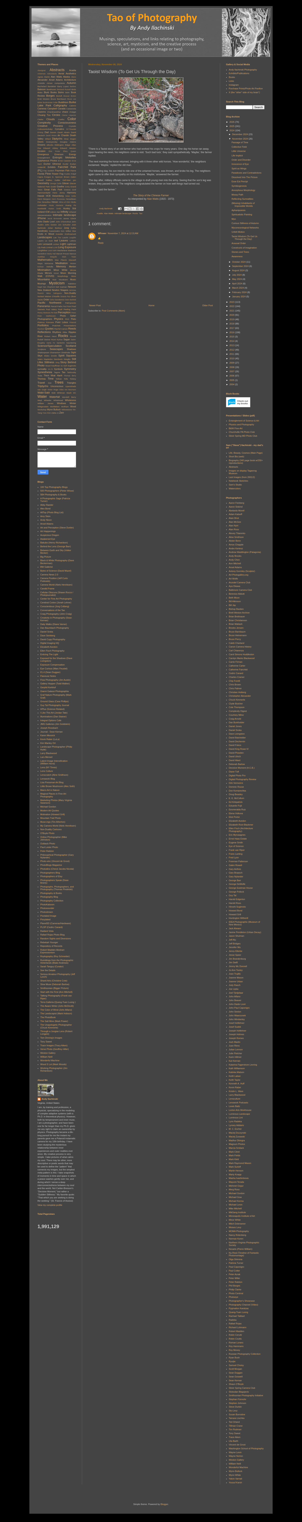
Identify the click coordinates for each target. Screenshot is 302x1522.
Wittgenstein (42, 406)
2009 (232, 363)
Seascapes (56, 349)
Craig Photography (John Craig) (56, 614)
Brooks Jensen (236, 628)
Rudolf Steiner (43, 339)
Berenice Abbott (237, 594)
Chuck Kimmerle (237, 700)
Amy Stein (45, 516)
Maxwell (72, 260)
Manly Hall (51, 254)
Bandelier (52, 86)
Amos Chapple (236, 544)
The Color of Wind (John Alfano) (56, 1010)
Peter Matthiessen (46, 316)
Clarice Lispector (69, 115)
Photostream (46, 912)
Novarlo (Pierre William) (240, 1249)
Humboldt (41, 208)
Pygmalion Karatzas (239, 1308)
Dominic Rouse (236, 787)
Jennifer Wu (235, 947)
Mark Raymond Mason (240, 1163)
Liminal (49, 247)
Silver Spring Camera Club (242, 1388)
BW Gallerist (46, 567)
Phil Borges (234, 1285)
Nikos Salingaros (54, 293)
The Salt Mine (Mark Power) (54, 1021)
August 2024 (238, 270)
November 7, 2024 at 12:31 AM (123, 233)
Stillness (49, 362)
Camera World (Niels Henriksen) (56, 584)
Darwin (53, 132)
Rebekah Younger (49, 942)
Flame (73, 171)
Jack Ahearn (235, 928)
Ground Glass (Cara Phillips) (54, 701)
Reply (101, 243)
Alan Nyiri (233, 525)
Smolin (54, 356)
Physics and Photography (241, 424)
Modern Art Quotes (49, 810)
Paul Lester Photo (49, 847)
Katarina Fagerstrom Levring (243, 1064)
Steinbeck (58, 359)
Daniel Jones (235, 726)
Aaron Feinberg (236, 503)
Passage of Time (239, 142)
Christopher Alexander (240, 696)
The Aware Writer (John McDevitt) (57, 1006)
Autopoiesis (60, 83)
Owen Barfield (70, 300)
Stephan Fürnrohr (237, 1399)
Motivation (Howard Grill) (52, 814)
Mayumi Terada (236, 1182)
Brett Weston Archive (239, 612)
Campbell (52, 108)
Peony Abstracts (43, 313)
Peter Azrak (234, 1274)
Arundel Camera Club (239, 582)
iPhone (41, 218)
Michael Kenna (236, 1201)
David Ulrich (235, 756)
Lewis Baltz (234, 1106)
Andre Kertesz (236, 548)
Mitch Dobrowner (237, 1223)
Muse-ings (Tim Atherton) (52, 822)
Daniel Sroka (46, 631)
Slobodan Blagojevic (239, 1392)
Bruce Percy (235, 639)
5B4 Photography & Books (53, 494)
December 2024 (240, 134)
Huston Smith (54, 209)
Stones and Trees (240, 252)
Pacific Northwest (49, 302)
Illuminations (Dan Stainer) (53, 716)
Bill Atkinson (235, 601)
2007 (232, 371)
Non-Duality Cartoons (51, 829)
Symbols (58, 369)
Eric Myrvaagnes (237, 835)
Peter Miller (234, 1278)
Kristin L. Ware (236, 1091)
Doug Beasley (236, 794)
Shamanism (55, 352)
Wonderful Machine (50, 1060)
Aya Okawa (234, 586)
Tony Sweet (46, 1041)
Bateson (41, 89)
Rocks (135, 213)
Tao (140, 213)
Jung (66, 228)
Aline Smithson (236, 537)
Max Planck (61, 260)
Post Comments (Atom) (113, 310)
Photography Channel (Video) (243, 1304)
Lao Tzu (57, 237)
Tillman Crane (236, 1426)
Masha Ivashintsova (238, 1178)
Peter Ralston (47, 851)
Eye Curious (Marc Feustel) (53, 668)
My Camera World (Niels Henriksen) (58, 825)
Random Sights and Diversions (55, 938)
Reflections (44, 332)
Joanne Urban (236, 981)
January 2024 (239, 296)
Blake (40, 92)
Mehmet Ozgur (236, 1186)
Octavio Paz (65, 296)
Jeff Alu (232, 940)
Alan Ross (234, 529)
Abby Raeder (46, 505)
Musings (41, 283)
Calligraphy (60, 105)
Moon (63, 273)
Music (73, 279)
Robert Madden (236, 1331)
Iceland (41, 212)
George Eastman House (241, 888)
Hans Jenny (58, 193)
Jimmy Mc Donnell (238, 966)
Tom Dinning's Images (51, 1038)
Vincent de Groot (237, 1444)
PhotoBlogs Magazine (51, 865)
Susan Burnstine (237, 1414)
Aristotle (41, 83)
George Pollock (236, 892)
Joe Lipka (233, 989)
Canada (62, 108)
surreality (42, 369)
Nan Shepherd (49, 287)
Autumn (71, 82)
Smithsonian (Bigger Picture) (54, 988)
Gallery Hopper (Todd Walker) (55, 683)
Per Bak (54, 313)
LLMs (55, 247)
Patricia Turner (236, 1263)
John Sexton (51, 225)
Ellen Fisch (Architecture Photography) (241, 829)
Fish (67, 170)
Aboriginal (41, 70)
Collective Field (239, 147)
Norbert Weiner (44, 296)
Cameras (42, 108)
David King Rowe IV (239, 749)
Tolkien (59, 379)
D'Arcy (40, 132)
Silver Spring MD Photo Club (243, 436)
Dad (47, 132)
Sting (57, 363)
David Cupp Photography (52, 639)
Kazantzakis (54, 231)
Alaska (66, 77)
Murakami (63, 279)
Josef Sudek (235, 1027)
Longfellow (42, 250)
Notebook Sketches (238, 481)
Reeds (72, 328)
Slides (46, 356)
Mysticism (56, 283)
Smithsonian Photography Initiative (246, 1395)
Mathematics (45, 259)
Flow (48, 173)
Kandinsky (42, 231)
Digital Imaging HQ (49, 643)
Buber (39, 102)
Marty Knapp (235, 1174)
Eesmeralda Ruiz (237, 809)
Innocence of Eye (240, 164)
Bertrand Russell (64, 90)
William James (45, 403)
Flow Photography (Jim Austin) (55, 680)
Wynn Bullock (54, 409)
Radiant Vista (47, 931)
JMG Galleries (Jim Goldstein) (55, 724)
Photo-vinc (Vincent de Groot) (55, 861)
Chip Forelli (234, 681)
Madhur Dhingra (237, 1140)
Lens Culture (46, 771)
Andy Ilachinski (50, 1099)
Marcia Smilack (236, 1148)
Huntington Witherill (238, 918)
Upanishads (70, 386)
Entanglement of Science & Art (244, 420)
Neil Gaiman (61, 287)
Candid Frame (47, 588)
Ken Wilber (66, 231)
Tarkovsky (71, 372)
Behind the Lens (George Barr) (55, 546)
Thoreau (41, 379)
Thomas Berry (70, 376)
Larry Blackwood (48, 753)
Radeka (233, 1320)
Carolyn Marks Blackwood (242, 658)
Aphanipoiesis (238, 210)
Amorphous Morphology (243, 190)
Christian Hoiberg (237, 692)
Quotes (49, 328)
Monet (56, 273)
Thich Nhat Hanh (53, 375)
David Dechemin (237, 741)
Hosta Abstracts (56, 205)
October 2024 (239, 262)
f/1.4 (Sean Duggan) (50, 672)
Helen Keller (70, 196)
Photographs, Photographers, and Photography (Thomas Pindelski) (57, 888)
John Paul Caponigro (239, 1008)
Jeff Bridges (235, 943)
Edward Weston (68, 148)
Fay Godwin (48, 171)
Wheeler (47, 400)
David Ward (234, 760)
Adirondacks (52, 74)
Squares (71, 355)
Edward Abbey (50, 148)
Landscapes (44, 237)
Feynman (59, 170)
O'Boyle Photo (47, 833)
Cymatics (59, 129)
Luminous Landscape (239, 1114)
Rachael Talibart (237, 1316)
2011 (232, 354)
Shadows (71, 349)
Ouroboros (59, 300)
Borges (50, 95)
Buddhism (63, 102)
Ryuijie (232, 1361)
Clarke (40, 119)
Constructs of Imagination (244, 247)
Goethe (60, 186)
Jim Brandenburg (237, 959)
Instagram (234, 85)
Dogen (73, 139)
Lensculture (234, 1099)
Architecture (70, 80)
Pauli (60, 309)
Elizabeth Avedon (49, 647)
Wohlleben (54, 406)
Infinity (64, 211)
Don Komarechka (237, 790)
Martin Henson (236, 1170)
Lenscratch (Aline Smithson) (54, 775)
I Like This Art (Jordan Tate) (53, 712)
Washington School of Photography (246, 1448)
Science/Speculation (49, 345)
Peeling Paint (70, 309)
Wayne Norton (236, 1456)
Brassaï (66, 96)
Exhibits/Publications (239, 73)
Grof (74, 190)
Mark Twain (69, 257)
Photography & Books (51, 893)
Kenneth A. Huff (236, 1083)
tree (49, 383)
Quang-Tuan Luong (238, 1312)
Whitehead (58, 400)
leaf (56, 240)
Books (232, 77)
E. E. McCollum (236, 798)
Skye (39, 355)
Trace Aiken (235, 1437)
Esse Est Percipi (239, 181)
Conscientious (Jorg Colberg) (54, 606)
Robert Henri (50, 336)
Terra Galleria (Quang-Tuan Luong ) (58, 1002)
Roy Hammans (236, 1346)
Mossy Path (237, 194)
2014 (232, 341)
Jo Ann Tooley (236, 970)
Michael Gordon (48, 806)
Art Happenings (48, 531)
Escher (47, 164)
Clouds (50, 119)
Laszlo (65, 237)
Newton (55, 290)
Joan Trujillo (235, 974)
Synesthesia (44, 372)
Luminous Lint (236, 1117)
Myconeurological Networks (245, 227)
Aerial (61, 73)
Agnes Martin (43, 77)
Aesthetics (71, 73)
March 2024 (238, 288)
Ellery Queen (69, 151)
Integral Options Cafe (50, 720)
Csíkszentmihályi (44, 129)
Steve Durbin (235, 1407)
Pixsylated (45, 919)
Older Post (207, 305)
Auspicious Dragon (49, 535)
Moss (73, 276)
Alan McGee (235, 522)
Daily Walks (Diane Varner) (53, 624)
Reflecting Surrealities (242, 199)
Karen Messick (47, 735)
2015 (232, 336)
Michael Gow (235, 1197)
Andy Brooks (235, 556)
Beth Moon (234, 597)
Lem (39, 244)
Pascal (54, 306)
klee (74, 231)
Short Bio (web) (236, 456)
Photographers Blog (50, 872)
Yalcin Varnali (235, 1478)
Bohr (67, 92)
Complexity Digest (238, 711)
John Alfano (235, 996)
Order (46, 299)
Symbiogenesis (239, 186)
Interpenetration (44, 215)
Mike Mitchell (235, 1208)
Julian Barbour (55, 228)
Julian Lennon (236, 1049)
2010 (232, 358)
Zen (61, 412)
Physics (58, 318)
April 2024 (237, 283)
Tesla (39, 375)
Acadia (100, 213)
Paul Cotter (234, 1270)
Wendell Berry (69, 397)
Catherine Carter (237, 665)
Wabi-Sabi (43, 392)
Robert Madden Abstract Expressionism (52, 951)
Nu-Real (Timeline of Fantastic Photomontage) (244, 1254)
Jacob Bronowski (54, 219)
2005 (232, 380)
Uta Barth (233, 1441)
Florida (40, 174)
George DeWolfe (237, 884)
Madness (72, 250)
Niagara (64, 290)
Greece (67, 190)
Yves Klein (47, 413)
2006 (232, 375)
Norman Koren (236, 1238)
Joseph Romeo (236, 1038)
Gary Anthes (235, 869)
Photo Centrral (236, 1293)
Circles (56, 114)
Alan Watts (153, 198)
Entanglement (43, 158)
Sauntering (71, 343)
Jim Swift (233, 962)
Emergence (43, 154)
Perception (64, 312)
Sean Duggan (235, 1373)
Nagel (39, 287)
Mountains (43, 279)
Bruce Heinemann (238, 635)
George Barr (235, 880)
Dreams (41, 145)
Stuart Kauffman (52, 366)
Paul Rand (67, 306)
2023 (232, 302)
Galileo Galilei (53, 180)
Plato (73, 319)
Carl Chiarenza (236, 650)
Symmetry (70, 368)
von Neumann (70, 390)
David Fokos (235, 745)
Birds (74, 89)
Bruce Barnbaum (58, 99)
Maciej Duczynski (237, 1133)
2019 (232, 319)
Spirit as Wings (238, 168)
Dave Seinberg (47, 635)
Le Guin (49, 241)
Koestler (59, 234)
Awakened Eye (47, 539)
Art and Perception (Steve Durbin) (57, 527)
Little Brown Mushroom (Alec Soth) (57, 786)
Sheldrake (65, 352)
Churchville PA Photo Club (242, 432)
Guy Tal (232, 895)
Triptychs (42, 386)
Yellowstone (66, 409)
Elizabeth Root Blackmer (241, 824)
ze (58, 413)
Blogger (164, 1504)
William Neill (46, 1057)
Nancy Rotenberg (237, 1235)
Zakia (53, 413)
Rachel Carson (61, 329)
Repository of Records (51, 946)
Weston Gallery (48, 1053)
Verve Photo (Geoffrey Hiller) (54, 1049)
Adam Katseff (235, 514)
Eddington (59, 145)
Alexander (42, 80)
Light (63, 243)
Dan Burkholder (236, 722)
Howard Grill (235, 914)
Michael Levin (235, 1204)
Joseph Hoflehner (237, 1030)
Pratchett (56, 325)
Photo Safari (68, 316)
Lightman (71, 244)
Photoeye (233, 1297)
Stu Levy (233, 1410)
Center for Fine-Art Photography (56, 598)
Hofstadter (42, 205)
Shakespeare (43, 352)
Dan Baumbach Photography (54, 628)
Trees (59, 382)
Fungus (47, 177)
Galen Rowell (235, 865)
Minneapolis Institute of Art (242, 1216)
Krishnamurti (70, 234)
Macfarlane (62, 250)
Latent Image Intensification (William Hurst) (54, 762)
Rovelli (73, 336)
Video (61, 390)
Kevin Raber (235, 1087)
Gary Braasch (235, 872)
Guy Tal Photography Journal (54, 705)
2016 (232, 332)
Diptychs (57, 138)
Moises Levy (235, 1227)
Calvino (72, 106)
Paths (59, 306)
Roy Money (234, 1350)
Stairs (40, 359)
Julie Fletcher (235, 1053)
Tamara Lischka (236, 1418)
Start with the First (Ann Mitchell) (56, 992)
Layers (40, 241)
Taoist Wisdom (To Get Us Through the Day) (244, 237)
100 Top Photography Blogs (54, 487)
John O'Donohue (63, 222)
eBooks (50, 145)
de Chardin (63, 135)
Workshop (41, 409)
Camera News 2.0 (49, 574)
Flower (55, 174)
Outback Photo (47, 843)
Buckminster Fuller (50, 102)
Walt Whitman (58, 393)
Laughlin (72, 238)
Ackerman (41, 74)
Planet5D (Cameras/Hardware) (55, 923)
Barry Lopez (63, 86)
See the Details (48, 970)
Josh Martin (234, 1042)
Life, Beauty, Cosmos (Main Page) (246, 453)
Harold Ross (235, 903)
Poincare (50, 322)
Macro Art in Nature (50, 790)
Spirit (61, 355)
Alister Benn (235, 541)
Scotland (71, 345)
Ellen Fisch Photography (52, 651)
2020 (232, 315)
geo (74, 180)
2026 (232, 122)
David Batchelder (237, 737)
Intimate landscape (123, 213)
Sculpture (41, 349)
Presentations (70, 325)
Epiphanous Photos (47, 160)
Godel (53, 187)
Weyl (39, 400)
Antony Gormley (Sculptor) (242, 571)
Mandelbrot (41, 254)
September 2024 (240, 266)
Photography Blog (49, 897)
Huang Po (70, 205)
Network (72, 287)
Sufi (65, 366)
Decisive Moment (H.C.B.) (242, 768)
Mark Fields (234, 1155)
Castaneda (71, 109)
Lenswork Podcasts (238, 1102)
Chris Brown (235, 684)
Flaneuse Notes (48, 676)
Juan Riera (234, 1045)
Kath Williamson (237, 1068)
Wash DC (71, 393)
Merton (72, 266)
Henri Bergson (44, 199)
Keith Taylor (234, 1080)
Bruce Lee (71, 99)
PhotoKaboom (47, 904)
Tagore (57, 372)
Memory (61, 266)
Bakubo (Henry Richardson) (54, 542)
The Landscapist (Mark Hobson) (56, 1013)
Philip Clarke (235, 1289)
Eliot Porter (54, 151)
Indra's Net (55, 212)
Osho (52, 300)
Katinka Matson (236, 1072)
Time (51, 378)
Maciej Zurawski (237, 1136)
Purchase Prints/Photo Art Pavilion (246, 88)
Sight (73, 352)
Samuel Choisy (236, 1365)
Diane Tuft (234, 771)
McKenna (49, 263)
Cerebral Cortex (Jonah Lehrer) (55, 602)
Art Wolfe (233, 578)
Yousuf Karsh (235, 1482)
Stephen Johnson (237, 1403)
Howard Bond (235, 910)
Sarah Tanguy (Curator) (52, 966)
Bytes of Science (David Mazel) (55, 571)
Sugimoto (71, 366)
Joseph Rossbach (49, 728)
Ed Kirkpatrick (236, 802)
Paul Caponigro (236, 1267)
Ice (74, 208)
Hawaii (40, 196)
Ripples (72, 332)
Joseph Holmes (236, 1034)
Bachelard (41, 86)
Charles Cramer (237, 677)
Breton (73, 96)
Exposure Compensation (52, 664)
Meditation (61, 263)
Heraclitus (46, 202)
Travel (41, 382)
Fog (61, 174)
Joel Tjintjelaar (236, 993)
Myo (233, 219)
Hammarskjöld (43, 193)
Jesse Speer (235, 955)
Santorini (61, 343)
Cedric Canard (236, 673)
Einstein (41, 151)
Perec (73, 313)
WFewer (102, 233)
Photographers (44, 319)
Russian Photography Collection (245, 1354)
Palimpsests (70, 303)
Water (42, 397)
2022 (232, 306)
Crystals (72, 126)
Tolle (66, 379)
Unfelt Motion (238, 232)
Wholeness (70, 400)
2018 (232, 323)
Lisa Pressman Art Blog (51, 782)
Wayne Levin (235, 1452)
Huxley (66, 208)
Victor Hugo (52, 389)
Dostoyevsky (51, 142)
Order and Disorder (241, 160)
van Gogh (42, 389)
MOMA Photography (239, 1231)
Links (231, 81)
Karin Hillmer (235, 1057)
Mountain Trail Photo (50, 818)
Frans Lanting (235, 854)
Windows (61, 403)
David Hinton (51, 135)
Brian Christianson (238, 620)
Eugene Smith (236, 842)
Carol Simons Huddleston (241, 654)
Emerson (59, 154)
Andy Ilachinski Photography (243, 69)
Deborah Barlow (237, 764)
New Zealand (44, 290)
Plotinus (41, 322)
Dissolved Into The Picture (244, 177)
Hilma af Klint (64, 202)
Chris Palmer (235, 688)
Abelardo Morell (236, 510)
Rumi (53, 339)
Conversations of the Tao (52, 610)
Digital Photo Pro (237, 775)
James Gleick (69, 218)
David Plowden (236, 753)
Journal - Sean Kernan (51, 732)
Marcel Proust (62, 254)
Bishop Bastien (236, 609)
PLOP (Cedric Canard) (51, 927)
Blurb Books (50, 92)
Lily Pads (41, 247)
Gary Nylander (236, 876)
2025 (232, 126)
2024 (232, 130)
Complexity (44, 122)
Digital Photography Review (242, 779)
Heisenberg (58, 196)
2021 (232, 310)
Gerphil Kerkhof (48, 687)
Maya (39, 263)
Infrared (72, 212)
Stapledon (48, 359)
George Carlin (56, 183)
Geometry (43, 183)
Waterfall (54, 396)
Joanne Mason (236, 977)
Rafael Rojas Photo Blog (52, 934)
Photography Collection (51, 900)
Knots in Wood (45, 234)
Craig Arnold (235, 719)
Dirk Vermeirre (236, 783)
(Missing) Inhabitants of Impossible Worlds (243, 204)
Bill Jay (232, 605)
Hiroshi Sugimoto (237, 907)
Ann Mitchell (235, 563)
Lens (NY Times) (48, 767)
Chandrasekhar (54, 112)
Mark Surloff (235, 1167)
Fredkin (67, 174)
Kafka (73, 228)
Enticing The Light (49, 654)
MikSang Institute (237, 1212)
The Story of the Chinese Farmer (151, 195)
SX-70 (50, 369)
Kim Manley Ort (48, 743)
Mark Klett (234, 1159)
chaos (65, 112)
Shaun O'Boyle (236, 1384)
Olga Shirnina (235, 1259)
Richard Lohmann (237, 1327)
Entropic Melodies (64, 157)
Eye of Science (236, 846)
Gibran (65, 183)
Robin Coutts (235, 1338)
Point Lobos (61, 322)
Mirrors (48, 273)
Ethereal (56, 164)
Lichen (56, 244)
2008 (232, 367)
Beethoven (51, 89)
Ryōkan (60, 340)
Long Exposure (67, 247)
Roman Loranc (236, 1342)
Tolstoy (73, 379)
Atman (49, 83)
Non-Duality (70, 293)
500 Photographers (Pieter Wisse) (57, 491)
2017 (232, 328)
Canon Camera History (240, 646)
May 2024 (237, 279)
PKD (67, 319)
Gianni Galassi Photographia (54, 691)
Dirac (66, 139)
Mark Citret (234, 1152)
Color (71, 119)
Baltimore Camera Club (240, 590)
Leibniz (73, 241)
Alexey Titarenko (237, 533)
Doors (40, 142)
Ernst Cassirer (64, 161)
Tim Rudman (235, 1429)
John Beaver (235, 1000)
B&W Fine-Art (235, 428)
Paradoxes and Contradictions (246, 173)
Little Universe (238, 151)
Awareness (236, 256)
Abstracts (57, 70)
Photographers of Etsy (51, 876)
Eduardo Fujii (235, 805)
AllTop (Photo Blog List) (51, 512)
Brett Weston (43, 99)
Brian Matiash (235, 624)
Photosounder (47, 908)
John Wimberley (237, 1019)
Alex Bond (45, 508)
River (40, 336)
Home (151, 305)
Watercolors (235, 488)
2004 (232, 384)
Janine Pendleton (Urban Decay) (245, 932)
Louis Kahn (52, 251)
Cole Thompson (236, 707)
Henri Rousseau (58, 199)
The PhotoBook (48, 1017)
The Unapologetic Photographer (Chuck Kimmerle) (56, 1026)
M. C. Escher (235, 1129)
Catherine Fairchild (238, 669)
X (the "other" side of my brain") (244, 92)
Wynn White (235, 1475)
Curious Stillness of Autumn (245, 223)
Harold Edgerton (237, 899)
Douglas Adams (68, 142)
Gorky (67, 187)
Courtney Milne (236, 715)
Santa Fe (51, 343)
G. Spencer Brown (61, 177)
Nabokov (72, 284)
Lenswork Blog (47, 779)
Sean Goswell (236, 1376)
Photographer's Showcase (242, 1301)
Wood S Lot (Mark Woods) (53, 1064)
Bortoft (59, 96)
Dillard (48, 139)
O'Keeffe (56, 296)
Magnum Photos (237, 1144)
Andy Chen (234, 560)
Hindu (73, 202)
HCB (48, 196)
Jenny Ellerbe (235, 951)
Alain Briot (234, 518)
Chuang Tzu (43, 115)
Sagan (66, 339)
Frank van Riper (237, 850)
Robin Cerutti (235, 1335)
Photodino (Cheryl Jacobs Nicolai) (57, 869)
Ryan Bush (234, 1357)
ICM (47, 212)
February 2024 (239, 292)
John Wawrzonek (237, 1015)
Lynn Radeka (235, 1121)
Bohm (61, 92)
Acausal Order (238, 243)
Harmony (71, 192)
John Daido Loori (46, 221)
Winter (73, 403)
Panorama (43, 306)
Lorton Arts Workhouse (240, 1110)
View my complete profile (49, 1205)
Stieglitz (67, 359)
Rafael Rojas (235, 1323)
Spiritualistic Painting (241, 214)
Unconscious (56, 386)
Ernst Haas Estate (238, 838)
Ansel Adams (56, 80)
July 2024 (237, 275)
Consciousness (67, 122)
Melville (49, 267)
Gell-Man (66, 180)
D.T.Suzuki (71, 129)
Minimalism (44, 269)
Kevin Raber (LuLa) (50, 739)
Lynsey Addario (236, 1125)
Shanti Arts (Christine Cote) (53, 980)
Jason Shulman (236, 936)
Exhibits (52, 167)
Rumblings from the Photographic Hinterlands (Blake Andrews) (56, 961)
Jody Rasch (234, 985)
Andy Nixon (46, 520)
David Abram (64, 132)
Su (62, 366)
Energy (72, 154)
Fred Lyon (234, 857)
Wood (73, 406)
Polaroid (73, 322)
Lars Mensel (46, 757)
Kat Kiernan (234, 1061)
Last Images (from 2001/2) (242, 477)
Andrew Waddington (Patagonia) (245, 552)
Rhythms (56, 332)
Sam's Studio (235, 484)
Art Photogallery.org (238, 575)
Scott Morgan (235, 1369)
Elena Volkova (236, 813)
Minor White (60, 270)
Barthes (73, 86)
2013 (232, 345)
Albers (73, 77)
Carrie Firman (235, 662)
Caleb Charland (236, 643)
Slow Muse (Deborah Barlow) (54, 984)
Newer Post (95, 305)
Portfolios (43, 325)
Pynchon (40, 329)
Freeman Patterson (238, 861)
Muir (54, 279)
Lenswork (47, 244)
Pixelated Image (48, 916)
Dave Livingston (237, 734)
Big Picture (45, 557)
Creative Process (50, 125)
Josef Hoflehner (236, 1023)
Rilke (65, 332)
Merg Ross (234, 1189)
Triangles (71, 383)
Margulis (53, 257)
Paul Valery (51, 309)
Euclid (65, 164)
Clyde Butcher (236, 703)
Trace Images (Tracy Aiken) (53, 1045)
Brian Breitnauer (237, 616)
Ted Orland (234, 1422)
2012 (232, 350)
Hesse (55, 202)
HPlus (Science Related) (52, 709)
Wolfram (65, 406)
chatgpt (73, 112)
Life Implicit (237, 155)
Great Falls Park (53, 189)
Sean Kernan (235, 1380)
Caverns (41, 112)
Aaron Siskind (236, 507)
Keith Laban (235, 1076)
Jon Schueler (64, 225)
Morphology (63, 276)
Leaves (63, 240)
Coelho (61, 119)
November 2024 (240, 139)
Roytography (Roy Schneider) (55, 956)
